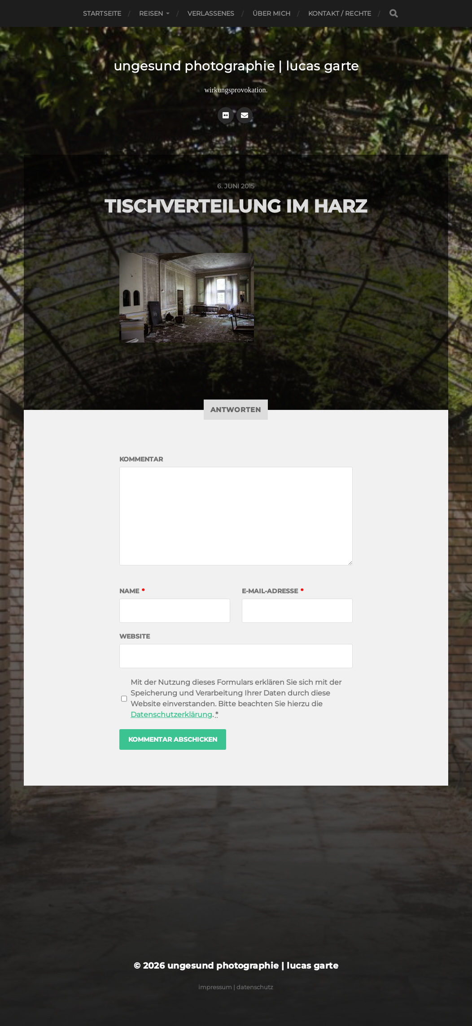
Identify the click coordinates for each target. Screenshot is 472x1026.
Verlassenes (211, 13)
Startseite (102, 13)
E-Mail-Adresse (272, 591)
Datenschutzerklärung (171, 714)
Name (131, 591)
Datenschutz (254, 987)
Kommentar (141, 459)
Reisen (151, 13)
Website (134, 636)
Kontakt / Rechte (339, 13)
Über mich (271, 13)
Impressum (215, 987)
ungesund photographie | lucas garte (236, 66)
